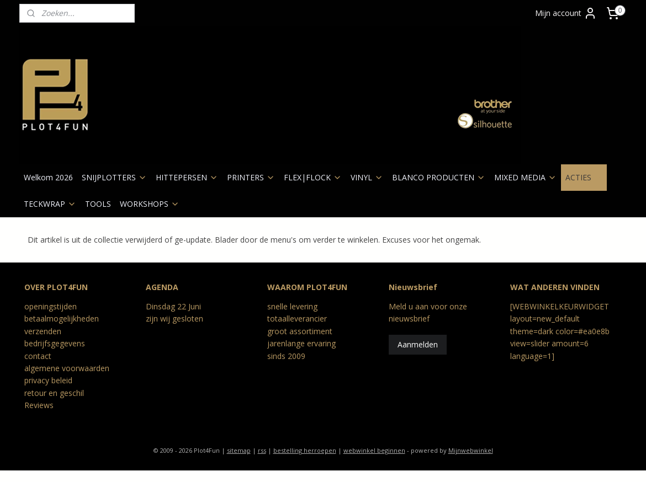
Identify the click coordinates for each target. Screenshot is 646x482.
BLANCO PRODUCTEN (438, 177)
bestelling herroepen (304, 450)
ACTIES (583, 177)
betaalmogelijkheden (61, 318)
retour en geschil (54, 393)
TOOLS (98, 204)
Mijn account (566, 13)
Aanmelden (418, 344)
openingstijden (50, 306)
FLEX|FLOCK (313, 177)
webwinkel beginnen (374, 450)
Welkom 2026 (48, 177)
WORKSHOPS (149, 204)
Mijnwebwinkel (470, 450)
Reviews (39, 405)
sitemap (239, 450)
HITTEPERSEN (187, 177)
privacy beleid (48, 380)
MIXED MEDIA (525, 177)
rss (262, 450)
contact (37, 356)
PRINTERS (251, 177)
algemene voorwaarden (66, 368)
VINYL (367, 177)
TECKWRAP (50, 204)
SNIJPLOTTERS (114, 177)
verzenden (42, 331)
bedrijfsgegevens (54, 343)
